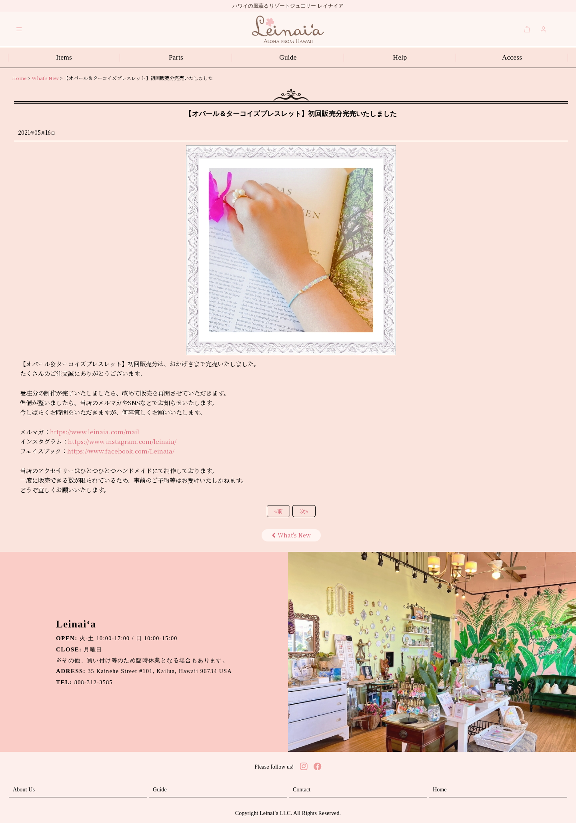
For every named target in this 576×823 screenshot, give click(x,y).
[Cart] (527, 29)
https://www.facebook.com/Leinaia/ (120, 451)
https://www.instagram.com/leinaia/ (122, 441)
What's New (291, 535)
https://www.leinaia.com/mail (94, 431)
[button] (19, 29)
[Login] (543, 29)
